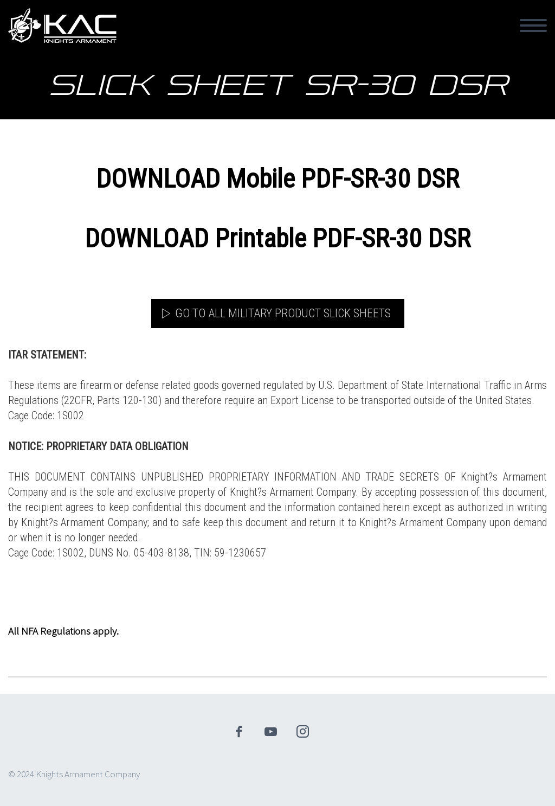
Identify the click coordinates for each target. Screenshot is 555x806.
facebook (239, 731)
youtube (271, 731)
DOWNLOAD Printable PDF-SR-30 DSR (277, 238)
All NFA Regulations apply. (63, 630)
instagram (303, 731)
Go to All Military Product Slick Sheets (283, 313)
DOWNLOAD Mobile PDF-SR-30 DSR (277, 178)
